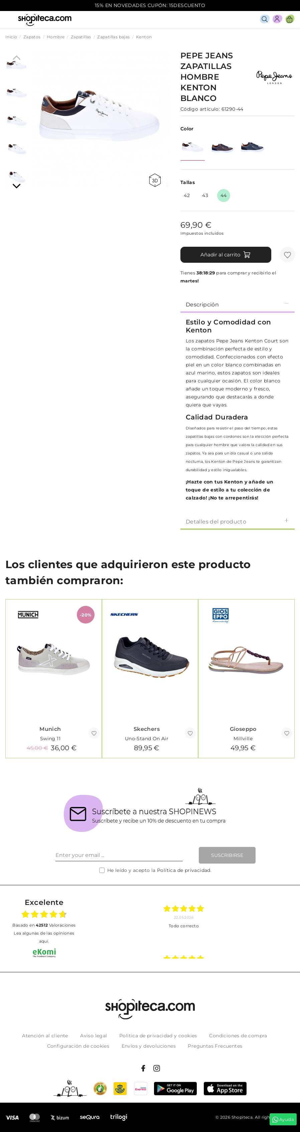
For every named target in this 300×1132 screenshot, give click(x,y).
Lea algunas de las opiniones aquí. (44, 937)
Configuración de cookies (78, 1046)
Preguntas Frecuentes (215, 1046)
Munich (50, 729)
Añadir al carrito (225, 255)
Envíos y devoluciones (149, 1046)
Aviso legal (93, 1036)
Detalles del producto (237, 521)
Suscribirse (227, 855)
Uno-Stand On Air (146, 739)
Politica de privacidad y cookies (158, 1036)
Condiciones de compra (238, 1036)
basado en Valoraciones (44, 925)
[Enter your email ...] (119, 855)
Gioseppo (243, 729)
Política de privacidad (183, 870)
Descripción (237, 304)
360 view (155, 180)
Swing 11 (50, 739)
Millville (243, 739)
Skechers (147, 729)
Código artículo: (200, 109)
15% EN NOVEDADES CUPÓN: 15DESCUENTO (150, 5)
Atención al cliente (45, 1036)
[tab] (237, 304)
